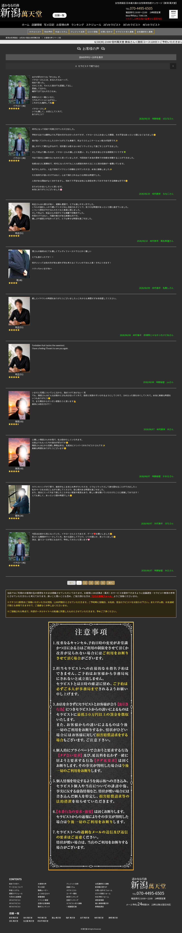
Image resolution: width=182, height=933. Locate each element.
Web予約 (48, 31)
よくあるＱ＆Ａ (44, 893)
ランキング (77, 24)
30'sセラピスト (131, 24)
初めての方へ (14, 883)
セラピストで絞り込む (88, 65)
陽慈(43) (19, 421)
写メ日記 (49, 24)
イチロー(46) (19, 105)
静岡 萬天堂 (113, 917)
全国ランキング (72, 900)
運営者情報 (99, 900)
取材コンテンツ (44, 906)
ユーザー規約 (71, 893)
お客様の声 (62, 24)
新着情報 (41, 896)
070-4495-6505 (141, 8)
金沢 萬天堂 (84, 917)
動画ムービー (43, 890)
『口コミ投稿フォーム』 (102, 596)
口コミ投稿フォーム (102, 893)
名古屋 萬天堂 (28, 921)
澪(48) (19, 280)
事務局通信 (99, 906)
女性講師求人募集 (145, 31)
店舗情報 (37, 24)
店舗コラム (70, 887)
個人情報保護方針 (102, 903)
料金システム (61, 31)
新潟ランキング (72, 896)
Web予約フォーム (102, 896)
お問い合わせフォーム (103, 890)
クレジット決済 (77, 31)
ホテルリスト (35, 31)
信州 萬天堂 (27, 917)
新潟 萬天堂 (13, 917)
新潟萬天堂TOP (101, 887)
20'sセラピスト (112, 24)
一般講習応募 (71, 906)
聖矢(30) (19, 515)
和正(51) (19, 233)
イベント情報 (43, 900)
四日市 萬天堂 (43, 921)
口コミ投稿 (93, 31)
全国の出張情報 (44, 903)
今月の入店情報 (15, 896)
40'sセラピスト (151, 24)
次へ (110, 582)
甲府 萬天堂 (42, 917)
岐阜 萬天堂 (98, 917)
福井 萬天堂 (70, 917)
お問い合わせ (107, 31)
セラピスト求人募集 (125, 31)
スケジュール (93, 24)
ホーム (25, 24)
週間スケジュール (16, 893)
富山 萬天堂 (56, 917)
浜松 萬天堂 (13, 921)
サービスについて (16, 887)
